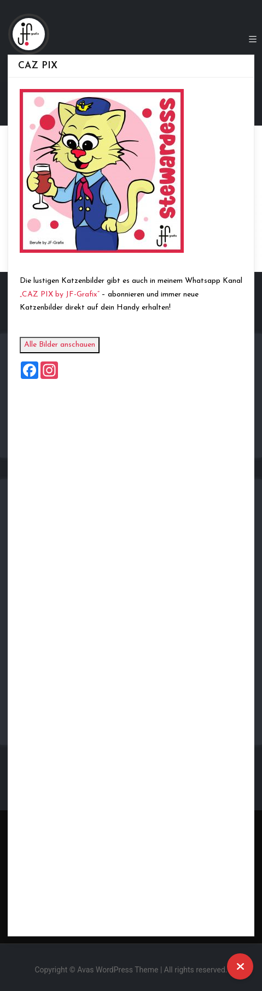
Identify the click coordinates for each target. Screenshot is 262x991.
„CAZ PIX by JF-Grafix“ (71, 294)
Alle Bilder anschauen (71, 345)
